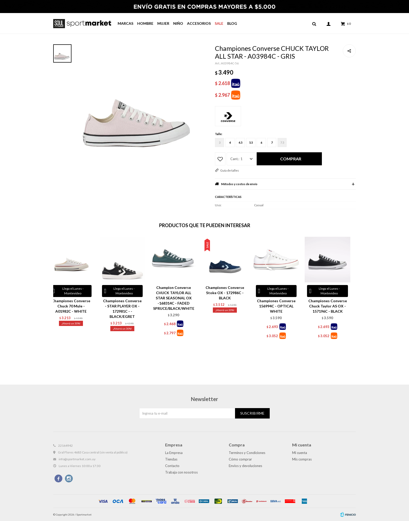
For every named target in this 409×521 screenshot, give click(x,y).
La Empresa (174, 453)
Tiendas (171, 459)
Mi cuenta (299, 453)
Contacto (172, 466)
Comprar (290, 158)
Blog (232, 23)
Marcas (125, 23)
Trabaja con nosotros (181, 472)
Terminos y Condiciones (247, 453)
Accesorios (199, 23)
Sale (219, 23)
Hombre (145, 23)
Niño (178, 23)
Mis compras (302, 459)
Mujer (163, 23)
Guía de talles (229, 170)
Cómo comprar (240, 459)
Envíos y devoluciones (245, 466)
